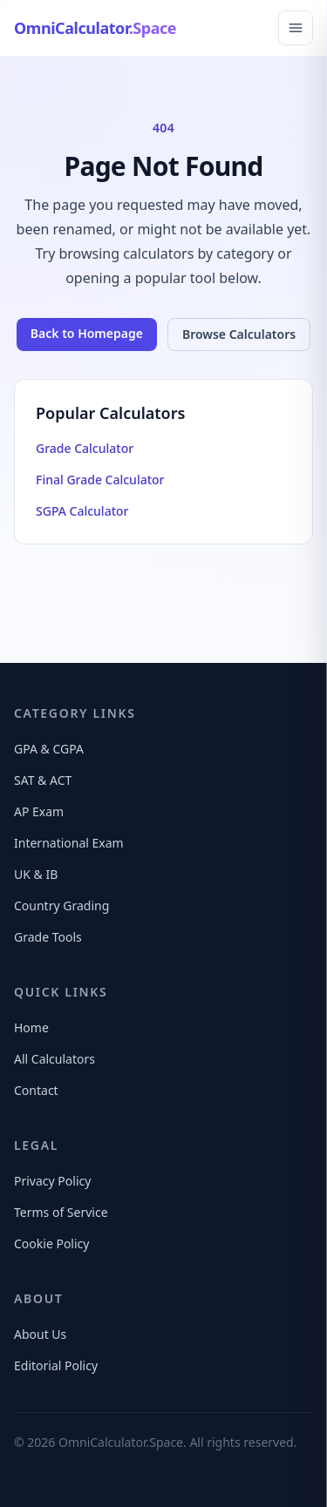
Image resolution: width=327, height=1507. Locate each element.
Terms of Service (61, 1212)
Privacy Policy (52, 1180)
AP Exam (39, 811)
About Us (40, 1334)
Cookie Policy (51, 1243)
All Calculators (54, 1059)
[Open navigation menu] (295, 27)
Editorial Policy (56, 1365)
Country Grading (61, 905)
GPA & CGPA (49, 748)
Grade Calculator (84, 448)
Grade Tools (48, 937)
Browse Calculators (239, 334)
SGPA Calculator (82, 511)
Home (31, 1027)
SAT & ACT (43, 780)
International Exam (69, 843)
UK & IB (36, 874)
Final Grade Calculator (100, 479)
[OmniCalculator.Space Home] (95, 28)
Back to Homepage (87, 333)
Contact (36, 1090)
